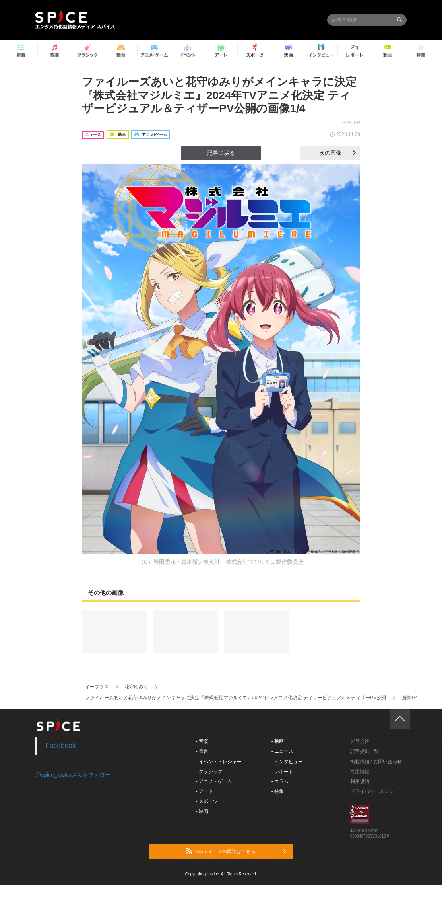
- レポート (282, 771)
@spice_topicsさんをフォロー (73, 775)
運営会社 (359, 741)
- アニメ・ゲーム (214, 781)
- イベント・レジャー (219, 761)
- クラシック (209, 771)
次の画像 (337, 153)
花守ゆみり (136, 687)
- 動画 (277, 741)
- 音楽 (202, 741)
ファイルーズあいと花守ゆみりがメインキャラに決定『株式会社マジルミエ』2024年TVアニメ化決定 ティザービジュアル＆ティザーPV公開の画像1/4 (219, 95)
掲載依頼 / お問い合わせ (376, 761)
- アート (204, 791)
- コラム (280, 781)
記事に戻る (221, 153)
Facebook (60, 746)
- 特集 (277, 791)
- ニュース (282, 751)
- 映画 (202, 811)
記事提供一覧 (364, 751)
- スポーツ (207, 801)
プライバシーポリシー (374, 791)
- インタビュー (287, 761)
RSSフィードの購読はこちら (236, 851)
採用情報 (359, 771)
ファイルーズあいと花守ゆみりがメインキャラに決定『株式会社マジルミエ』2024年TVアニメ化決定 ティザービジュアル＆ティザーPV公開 (235, 697)
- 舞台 (202, 751)
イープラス (97, 687)
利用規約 (359, 781)
